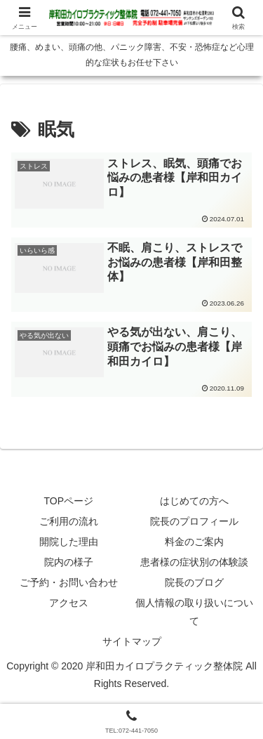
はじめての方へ (194, 500)
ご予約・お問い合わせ (69, 582)
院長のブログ (194, 582)
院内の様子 (68, 562)
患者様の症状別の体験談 (194, 562)
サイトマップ (131, 641)
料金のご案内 (194, 541)
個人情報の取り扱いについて (194, 611)
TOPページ (68, 500)
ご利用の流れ (68, 521)
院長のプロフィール (194, 521)
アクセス (68, 602)
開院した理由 (68, 541)
